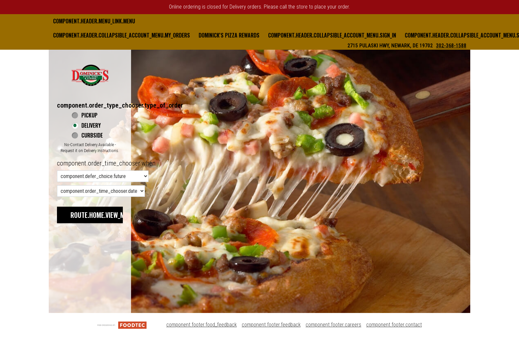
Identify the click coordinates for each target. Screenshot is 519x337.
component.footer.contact (394, 325)
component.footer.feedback (271, 325)
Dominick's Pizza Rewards (229, 35)
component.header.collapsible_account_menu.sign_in (332, 35)
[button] (90, 75)
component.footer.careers (333, 325)
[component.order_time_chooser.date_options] (101, 191)
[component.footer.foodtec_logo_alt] (122, 325)
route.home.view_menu (102, 215)
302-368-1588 (451, 45)
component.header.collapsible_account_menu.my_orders (121, 35)
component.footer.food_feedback (201, 325)
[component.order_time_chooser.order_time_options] (103, 176)
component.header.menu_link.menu (94, 21)
